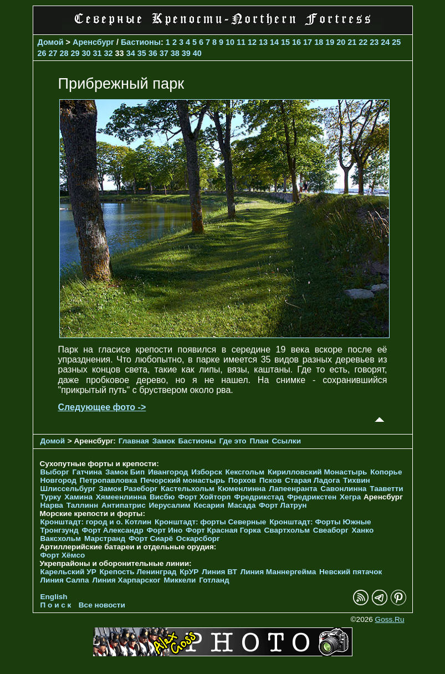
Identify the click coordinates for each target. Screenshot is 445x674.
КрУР (189, 572)
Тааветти (386, 488)
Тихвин (356, 480)
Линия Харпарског (126, 580)
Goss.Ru (390, 619)
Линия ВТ (219, 572)
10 (230, 42)
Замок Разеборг (128, 488)
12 (252, 42)
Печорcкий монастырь (182, 480)
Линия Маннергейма (278, 572)
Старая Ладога (312, 480)
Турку (51, 497)
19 (329, 42)
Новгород (58, 480)
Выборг (54, 472)
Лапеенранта (293, 488)
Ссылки (286, 441)
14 (274, 42)
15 (285, 42)
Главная (134, 441)
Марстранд (104, 538)
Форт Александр (112, 530)
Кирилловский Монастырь (317, 472)
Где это (232, 441)
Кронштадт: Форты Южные (320, 522)
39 (186, 53)
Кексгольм (245, 472)
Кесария (208, 505)
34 (130, 53)
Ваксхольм (60, 538)
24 (385, 42)
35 (141, 53)
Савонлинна (343, 488)
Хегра (350, 497)
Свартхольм (287, 530)
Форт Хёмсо (62, 555)
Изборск (206, 472)
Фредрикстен (311, 497)
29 (75, 53)
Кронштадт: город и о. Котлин (96, 522)
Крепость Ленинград (138, 572)
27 (53, 53)
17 (307, 42)
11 (241, 42)
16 (296, 42)
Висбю (162, 497)
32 (108, 53)
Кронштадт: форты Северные (210, 522)
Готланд (214, 580)
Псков (270, 480)
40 (197, 53)
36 (153, 53)
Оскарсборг (198, 538)
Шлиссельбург (68, 488)
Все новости (102, 605)
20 (340, 42)
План (258, 441)
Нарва (51, 505)
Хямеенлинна (121, 497)
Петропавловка (108, 480)
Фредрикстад (259, 497)
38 (175, 53)
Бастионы (141, 42)
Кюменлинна (242, 488)
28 (64, 53)
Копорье (386, 472)
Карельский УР (68, 572)
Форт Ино (165, 530)
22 (363, 42)
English (54, 597)
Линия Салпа (64, 580)
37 (164, 53)
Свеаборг (331, 530)
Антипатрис (123, 505)
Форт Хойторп (204, 497)
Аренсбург (93, 42)
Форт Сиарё (151, 538)
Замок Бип (125, 472)
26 (42, 53)
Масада (242, 505)
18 (318, 42)
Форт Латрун (282, 505)
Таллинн (83, 505)
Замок (163, 441)
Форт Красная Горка (223, 530)
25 (396, 42)
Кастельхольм (187, 488)
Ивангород (168, 472)
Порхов (242, 480)
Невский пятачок (350, 572)
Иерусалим (170, 505)
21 (351, 42)
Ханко (362, 530)
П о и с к (55, 605)
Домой (51, 42)
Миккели (180, 580)
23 (374, 42)
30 (86, 53)
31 (97, 53)
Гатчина (87, 472)
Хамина (78, 497)
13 (263, 42)
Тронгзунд (59, 530)
